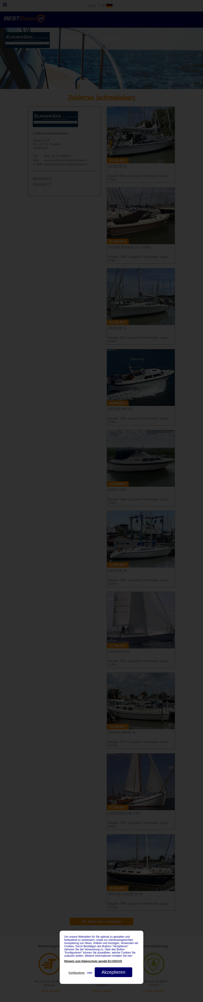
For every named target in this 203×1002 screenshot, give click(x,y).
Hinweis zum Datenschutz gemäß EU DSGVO (93, 961)
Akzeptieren (113, 972)
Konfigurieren (76, 972)
